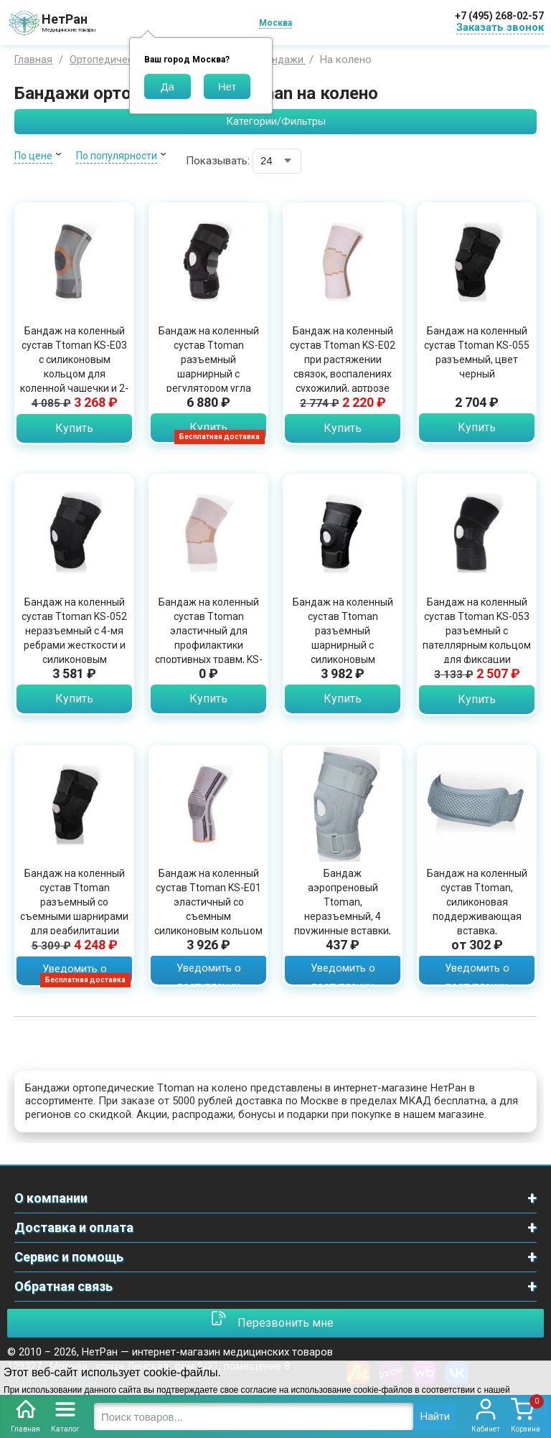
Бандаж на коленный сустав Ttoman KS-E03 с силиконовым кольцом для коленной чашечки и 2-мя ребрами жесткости (74, 374)
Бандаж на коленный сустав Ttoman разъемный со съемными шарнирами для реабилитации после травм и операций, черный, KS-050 (74, 923)
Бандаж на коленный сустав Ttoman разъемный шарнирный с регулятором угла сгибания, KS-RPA (209, 366)
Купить (74, 428)
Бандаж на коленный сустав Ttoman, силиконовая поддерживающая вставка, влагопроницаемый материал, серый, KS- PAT (477, 923)
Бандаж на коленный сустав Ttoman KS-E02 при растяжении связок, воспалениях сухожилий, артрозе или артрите (342, 366)
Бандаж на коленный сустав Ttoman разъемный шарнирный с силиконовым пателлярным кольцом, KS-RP (343, 645)
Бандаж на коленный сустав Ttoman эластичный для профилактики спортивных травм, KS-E (209, 638)
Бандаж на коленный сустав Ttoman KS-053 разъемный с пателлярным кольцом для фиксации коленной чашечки (477, 638)
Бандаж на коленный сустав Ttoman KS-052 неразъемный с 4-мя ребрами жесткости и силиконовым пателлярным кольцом (74, 638)
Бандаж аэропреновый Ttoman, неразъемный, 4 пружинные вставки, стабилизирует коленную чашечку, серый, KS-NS (342, 923)
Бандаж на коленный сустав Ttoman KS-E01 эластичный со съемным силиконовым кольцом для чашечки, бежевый (208, 916)
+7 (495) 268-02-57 (499, 16)
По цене (33, 155)
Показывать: (218, 160)
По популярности (116, 155)
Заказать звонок (500, 27)
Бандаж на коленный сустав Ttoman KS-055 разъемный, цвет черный (476, 352)
